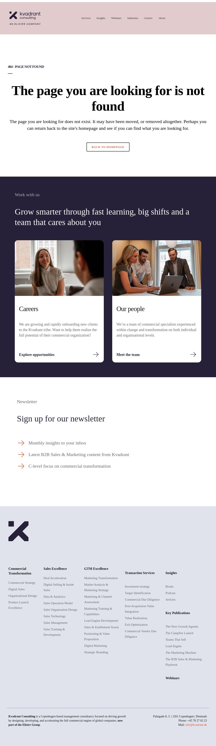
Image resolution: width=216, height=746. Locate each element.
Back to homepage (108, 147)
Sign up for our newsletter (61, 418)
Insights (101, 18)
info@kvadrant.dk (196, 724)
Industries (132, 18)
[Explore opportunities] (96, 354)
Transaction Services (140, 573)
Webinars (116, 18)
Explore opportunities (36, 355)
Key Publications (178, 613)
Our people (130, 309)
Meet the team (128, 355)
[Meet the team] (193, 354)
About (161, 18)
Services (86, 18)
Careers (148, 18)
